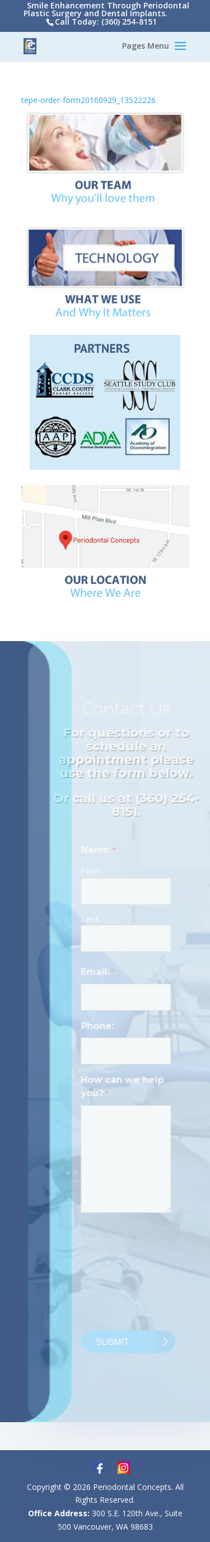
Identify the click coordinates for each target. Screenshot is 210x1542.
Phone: (99, 1026)
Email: (99, 972)
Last (92, 918)
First (92, 871)
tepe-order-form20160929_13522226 (88, 100)
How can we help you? (124, 1087)
